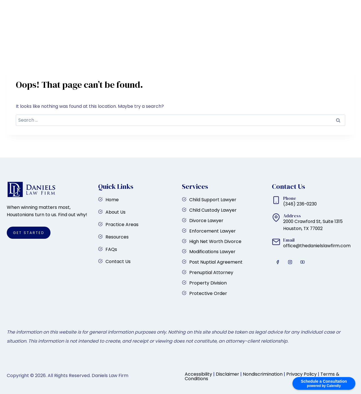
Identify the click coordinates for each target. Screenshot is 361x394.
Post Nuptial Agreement (216, 262)
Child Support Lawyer (212, 199)
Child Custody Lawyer (213, 210)
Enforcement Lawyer (212, 231)
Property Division (208, 283)
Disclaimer (227, 374)
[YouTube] (25, 7)
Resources (222, 35)
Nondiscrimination (263, 374)
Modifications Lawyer (212, 251)
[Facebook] (4, 7)
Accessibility (198, 374)
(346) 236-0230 (343, 7)
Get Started (331, 35)
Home (114, 35)
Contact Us (281, 35)
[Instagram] (14, 7)
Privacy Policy (301, 374)
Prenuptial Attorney (211, 272)
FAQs (251, 35)
